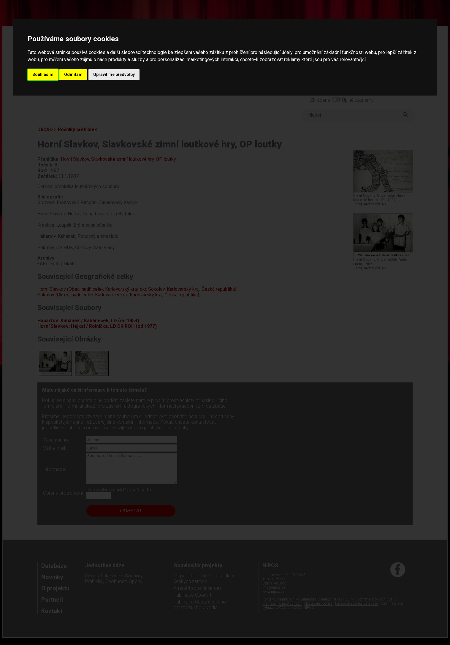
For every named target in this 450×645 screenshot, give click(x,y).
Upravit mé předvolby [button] (114, 74)
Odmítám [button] (73, 74)
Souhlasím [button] (42, 74)
